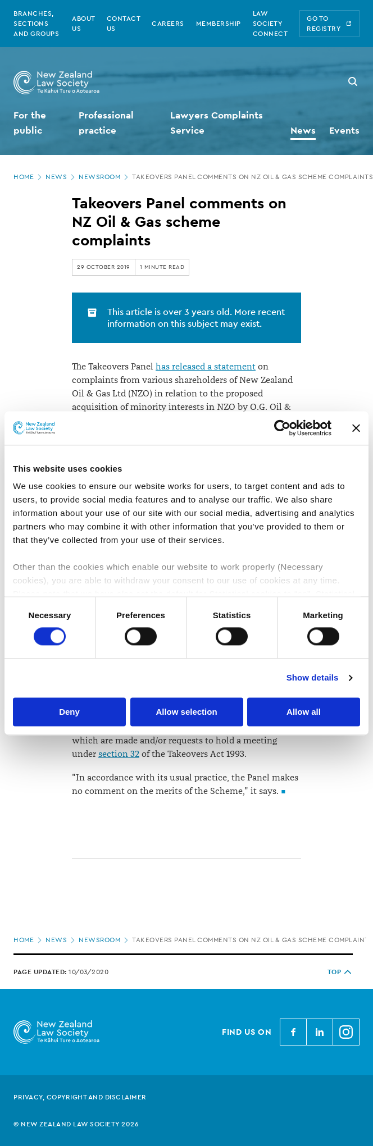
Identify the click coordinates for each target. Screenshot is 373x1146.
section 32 (118, 754)
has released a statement (206, 366)
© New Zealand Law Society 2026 (76, 1124)
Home (28, 176)
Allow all (303, 711)
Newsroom (104, 176)
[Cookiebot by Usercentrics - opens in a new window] (282, 427)
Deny (69, 711)
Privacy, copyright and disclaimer (80, 1097)
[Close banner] (356, 428)
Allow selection (186, 711)
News (61, 176)
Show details (312, 678)
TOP (340, 972)
